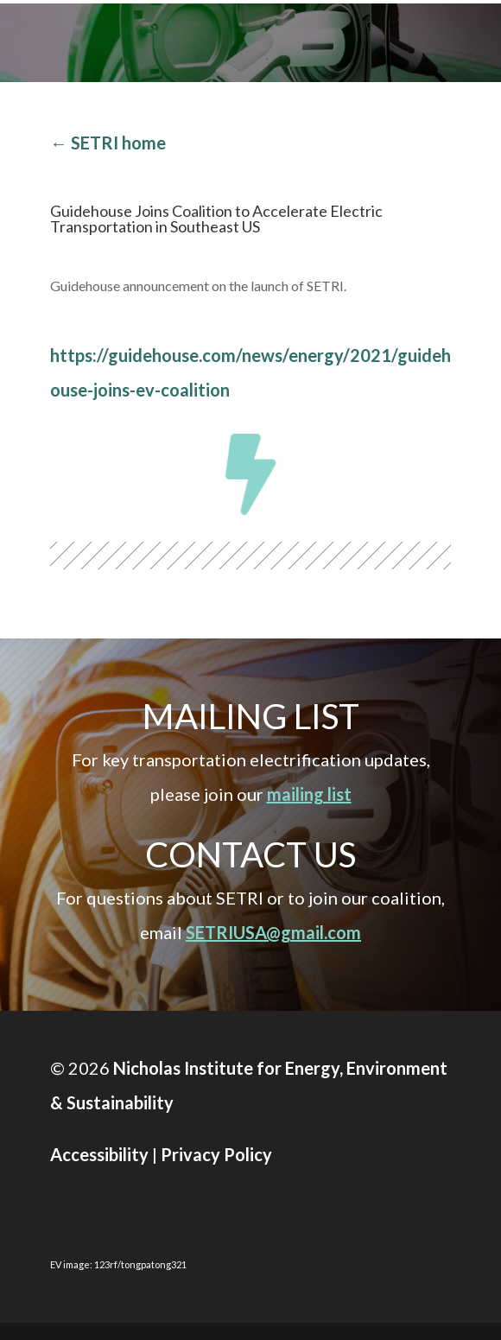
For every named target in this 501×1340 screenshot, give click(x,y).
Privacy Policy (216, 1154)
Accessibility (99, 1154)
